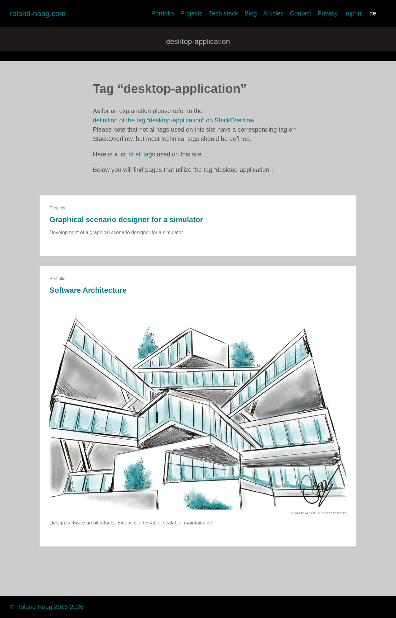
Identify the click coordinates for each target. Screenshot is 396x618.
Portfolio (162, 13)
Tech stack (223, 13)
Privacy (327, 13)
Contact (300, 13)
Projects (191, 13)
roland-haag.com (38, 13)
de (372, 13)
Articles (273, 13)
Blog (250, 13)
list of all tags (137, 154)
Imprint (353, 13)
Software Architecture (88, 290)
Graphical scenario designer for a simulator (126, 219)
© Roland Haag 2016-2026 (47, 606)
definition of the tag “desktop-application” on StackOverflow (173, 120)
